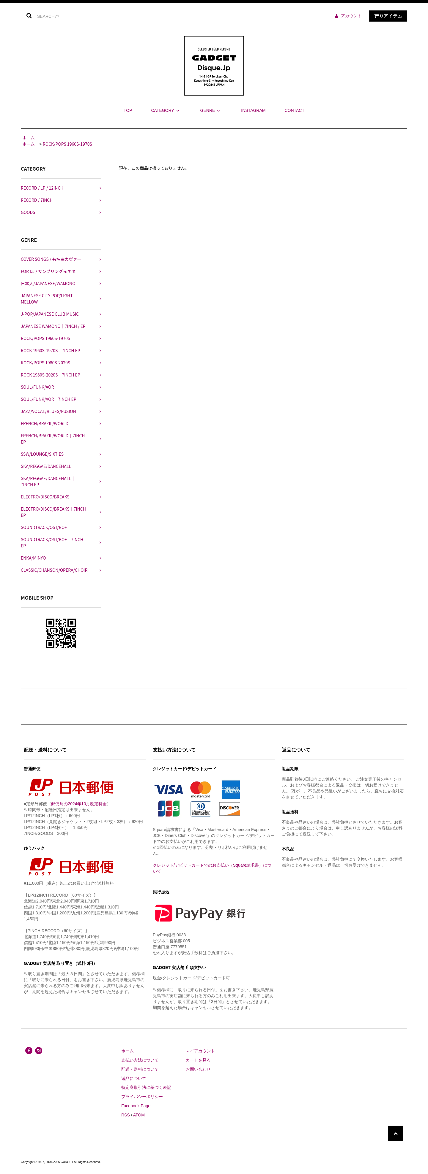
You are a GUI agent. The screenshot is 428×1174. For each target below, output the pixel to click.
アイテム (386, 15)
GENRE (211, 110)
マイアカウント (200, 1051)
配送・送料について (140, 1069)
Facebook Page (135, 1105)
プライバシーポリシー (142, 1096)
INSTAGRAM (253, 110)
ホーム (28, 138)
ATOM (139, 1115)
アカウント (351, 15)
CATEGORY (166, 110)
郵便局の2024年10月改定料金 (79, 803)
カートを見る (198, 1060)
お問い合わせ (198, 1069)
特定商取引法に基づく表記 (146, 1087)
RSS (125, 1115)
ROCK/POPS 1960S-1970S (67, 144)
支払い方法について (140, 1060)
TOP (128, 110)
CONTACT (294, 110)
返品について (133, 1078)
